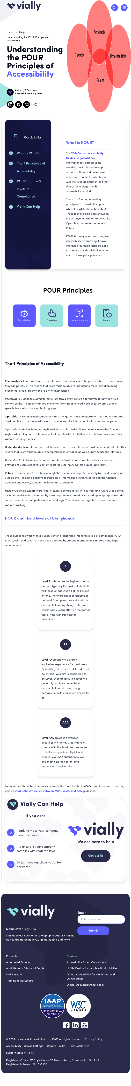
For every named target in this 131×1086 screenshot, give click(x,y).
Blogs (22, 32)
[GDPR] (62, 1046)
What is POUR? (28, 153)
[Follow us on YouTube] (84, 1025)
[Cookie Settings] (33, 1046)
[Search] (114, 7)
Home (10, 32)
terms (66, 940)
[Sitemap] (51, 1046)
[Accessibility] (13, 1046)
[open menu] (124, 7)
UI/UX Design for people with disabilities (92, 968)
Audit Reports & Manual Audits (25, 968)
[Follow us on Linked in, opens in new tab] (10, 104)
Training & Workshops (19, 981)
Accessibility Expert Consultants (86, 962)
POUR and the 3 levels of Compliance (29, 189)
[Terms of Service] (79, 1046)
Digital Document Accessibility (85, 985)
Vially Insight (14, 974)
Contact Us (95, 856)
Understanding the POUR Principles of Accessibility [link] (28, 39)
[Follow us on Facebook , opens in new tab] (18, 104)
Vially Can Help (28, 207)
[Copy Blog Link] (34, 104)
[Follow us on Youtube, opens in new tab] (26, 104)
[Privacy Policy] (93, 1039)
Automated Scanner (18, 962)
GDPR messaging (46, 940)
